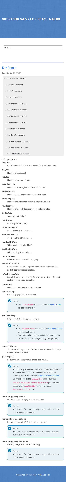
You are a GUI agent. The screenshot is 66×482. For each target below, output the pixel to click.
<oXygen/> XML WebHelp (39, 473)
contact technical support (49, 375)
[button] (2, 159)
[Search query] (33, 47)
